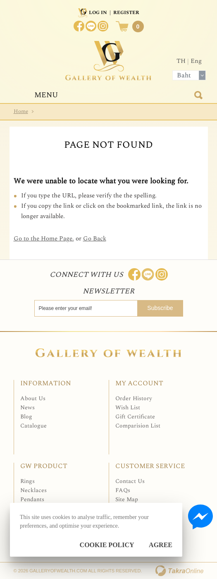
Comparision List (137, 425)
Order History (133, 398)
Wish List (127, 407)
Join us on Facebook (79, 26)
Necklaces (33, 490)
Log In (98, 13)
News (27, 407)
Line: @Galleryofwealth (148, 274)
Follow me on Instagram (161, 274)
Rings (27, 481)
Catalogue (33, 425)
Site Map (126, 499)
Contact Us (130, 481)
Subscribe (160, 308)
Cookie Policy (107, 544)
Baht (184, 75)
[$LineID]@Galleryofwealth (91, 26)
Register (126, 13)
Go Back (94, 238)
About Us (32, 398)
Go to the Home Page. (44, 238)
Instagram (103, 26)
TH (181, 61)
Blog (26, 416)
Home (21, 111)
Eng (196, 61)
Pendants (32, 499)
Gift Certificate (135, 416)
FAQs (122, 490)
